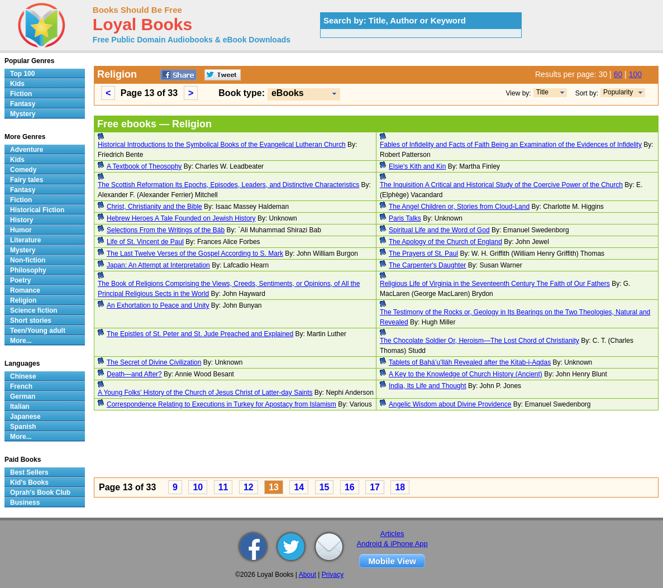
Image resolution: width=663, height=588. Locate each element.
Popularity (618, 92)
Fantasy (22, 104)
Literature (25, 240)
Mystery (22, 114)
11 (223, 487)
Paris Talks (405, 218)
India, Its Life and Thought (427, 386)
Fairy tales (26, 180)
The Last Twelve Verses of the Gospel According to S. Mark (195, 253)
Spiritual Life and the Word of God (439, 230)
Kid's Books (29, 482)
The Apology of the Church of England (445, 242)
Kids (17, 84)
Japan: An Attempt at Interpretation (158, 265)
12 (249, 487)
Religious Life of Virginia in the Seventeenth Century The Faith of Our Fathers (495, 284)
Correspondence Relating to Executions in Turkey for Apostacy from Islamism (221, 404)
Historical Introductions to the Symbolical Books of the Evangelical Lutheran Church (222, 145)
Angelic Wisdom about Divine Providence (450, 404)
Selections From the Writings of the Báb (166, 230)
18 (400, 487)
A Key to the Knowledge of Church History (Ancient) (465, 374)
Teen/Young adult (37, 330)
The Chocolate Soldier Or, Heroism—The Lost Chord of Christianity (479, 341)
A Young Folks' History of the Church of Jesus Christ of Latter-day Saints (205, 392)
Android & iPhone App (392, 543)
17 (375, 487)
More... (21, 341)
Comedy (23, 170)
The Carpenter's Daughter (427, 265)
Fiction (21, 94)
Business (25, 502)
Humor (21, 230)
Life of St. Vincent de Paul (145, 242)
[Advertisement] (376, 445)
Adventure (26, 150)
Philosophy (28, 270)
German (22, 396)
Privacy (333, 575)
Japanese (25, 416)
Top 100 (22, 74)
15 (324, 487)
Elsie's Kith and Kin (417, 166)
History (21, 220)
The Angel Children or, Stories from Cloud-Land (459, 207)
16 (350, 487)
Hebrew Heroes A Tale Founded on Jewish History (181, 218)
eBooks (287, 93)
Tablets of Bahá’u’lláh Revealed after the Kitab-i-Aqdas (470, 362)
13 (274, 487)
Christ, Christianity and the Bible (154, 207)
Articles (392, 533)
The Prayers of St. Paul (423, 253)
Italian (20, 406)
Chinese (23, 376)
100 (635, 74)
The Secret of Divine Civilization (154, 362)
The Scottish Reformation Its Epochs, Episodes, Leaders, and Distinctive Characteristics (228, 185)
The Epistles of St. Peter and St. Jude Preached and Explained (200, 334)
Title (542, 92)
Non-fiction (27, 260)
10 (198, 487)
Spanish (23, 427)
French (21, 386)
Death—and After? (134, 374)
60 (618, 74)
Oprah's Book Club (40, 492)
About (307, 575)
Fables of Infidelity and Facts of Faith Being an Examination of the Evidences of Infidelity (511, 145)
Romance (25, 290)
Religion (23, 300)
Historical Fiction (37, 210)
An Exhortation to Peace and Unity (158, 305)
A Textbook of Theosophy (144, 166)
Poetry (20, 280)
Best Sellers (29, 472)
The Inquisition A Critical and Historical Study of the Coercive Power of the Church (501, 185)
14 (299, 487)
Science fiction (34, 310)
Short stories (30, 320)
